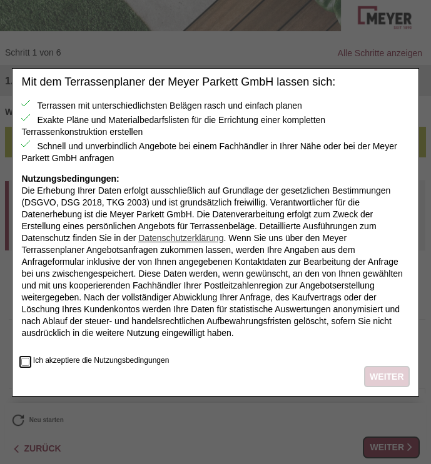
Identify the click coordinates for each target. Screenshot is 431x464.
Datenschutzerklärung (180, 238)
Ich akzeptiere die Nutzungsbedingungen (101, 361)
